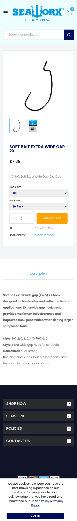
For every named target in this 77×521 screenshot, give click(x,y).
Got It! (35, 516)
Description (38, 274)
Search (69, 35)
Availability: (17, 235)
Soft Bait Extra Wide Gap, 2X (37, 149)
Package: (15, 200)
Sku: (12, 228)
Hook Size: (15, 187)
